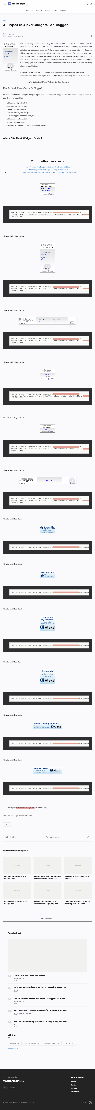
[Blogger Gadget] (32, 1043)
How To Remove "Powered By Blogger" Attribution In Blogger (40, 1010)
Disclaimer (75, 1091)
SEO (55, 10)
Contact (74, 1085)
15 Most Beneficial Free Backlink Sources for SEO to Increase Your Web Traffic (49, 172)
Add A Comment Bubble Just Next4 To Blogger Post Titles (39, 998)
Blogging (29, 10)
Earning (47, 10)
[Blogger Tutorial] (18, 978)
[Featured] (28, 1013)
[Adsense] (15, 1043)
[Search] (90, 3)
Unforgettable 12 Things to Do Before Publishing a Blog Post (40, 987)
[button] (87, 3)
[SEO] (14, 1024)
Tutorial (39, 10)
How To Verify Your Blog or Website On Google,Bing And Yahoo (48, 167)
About (73, 1082)
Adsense (63, 10)
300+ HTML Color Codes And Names (29, 975)
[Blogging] (16, 990)
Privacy (74, 1088)
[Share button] (63, 837)
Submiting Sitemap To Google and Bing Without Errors (48, 170)
